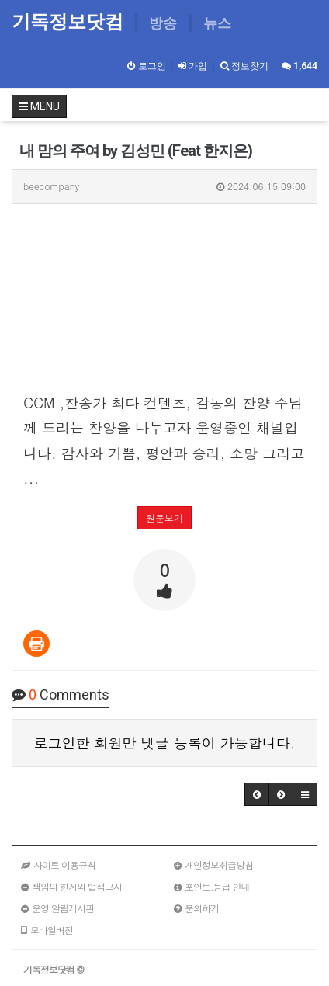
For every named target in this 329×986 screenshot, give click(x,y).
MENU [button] (39, 106)
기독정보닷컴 (70, 21)
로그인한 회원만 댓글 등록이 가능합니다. (165, 742)
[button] (256, 794)
